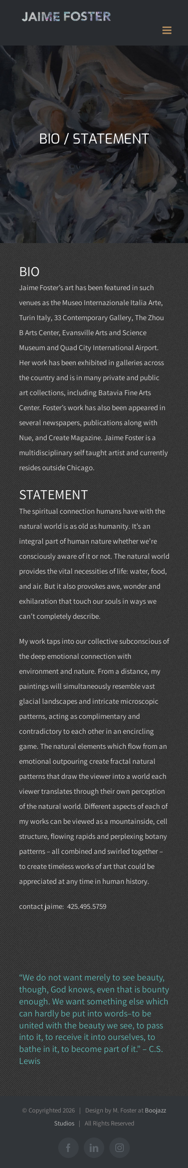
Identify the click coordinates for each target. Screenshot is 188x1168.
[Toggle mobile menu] (167, 30)
